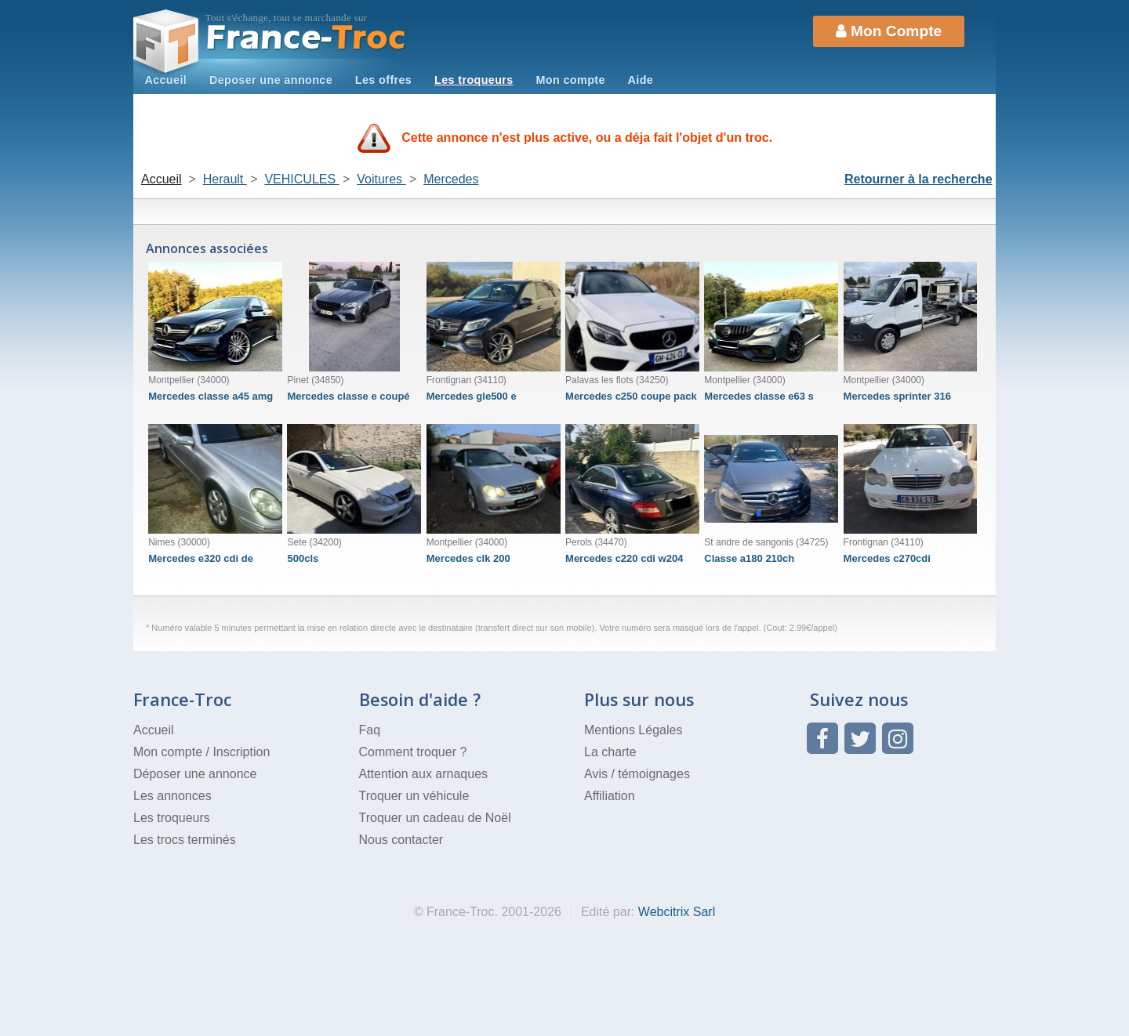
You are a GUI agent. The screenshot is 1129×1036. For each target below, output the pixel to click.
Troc (306, 38)
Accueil (165, 80)
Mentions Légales (633, 730)
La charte (610, 752)
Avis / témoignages (637, 774)
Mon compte (569, 80)
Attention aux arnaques (423, 774)
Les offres (383, 80)
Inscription (241, 752)
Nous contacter (401, 839)
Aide (641, 80)
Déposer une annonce (194, 774)
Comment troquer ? (413, 752)
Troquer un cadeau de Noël (435, 817)
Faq (370, 730)
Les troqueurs (474, 80)
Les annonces (172, 795)
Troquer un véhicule (414, 795)
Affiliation (609, 795)
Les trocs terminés (184, 839)
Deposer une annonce (270, 80)
